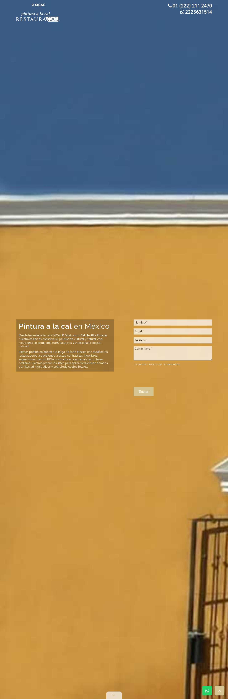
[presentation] (161, 353)
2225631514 (196, 12)
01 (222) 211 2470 (190, 6)
